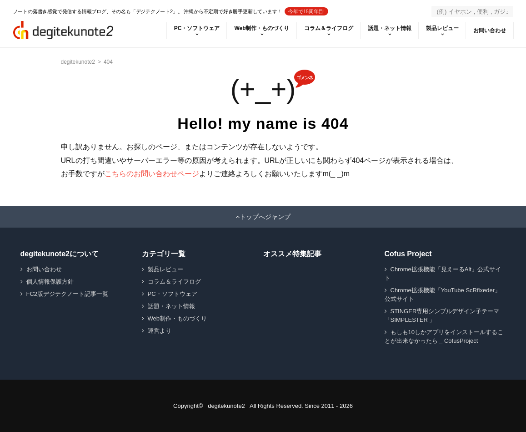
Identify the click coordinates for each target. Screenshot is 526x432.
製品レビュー (442, 28)
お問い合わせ (489, 30)
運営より (159, 330)
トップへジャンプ (265, 216)
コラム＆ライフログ (328, 28)
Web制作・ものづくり (261, 28)
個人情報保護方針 (50, 281)
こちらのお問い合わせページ (152, 174)
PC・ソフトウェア (197, 28)
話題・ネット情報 (389, 28)
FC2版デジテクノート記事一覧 (67, 293)
